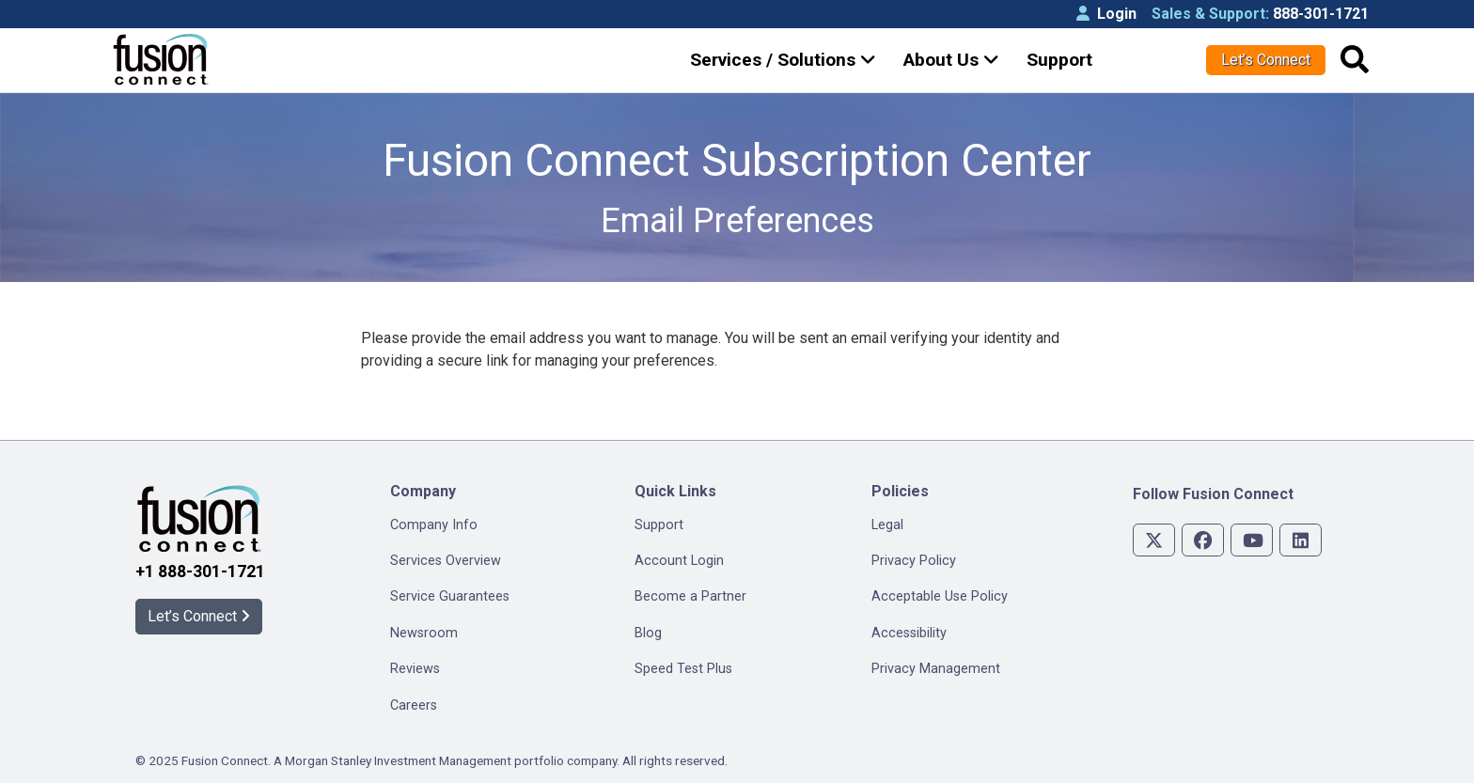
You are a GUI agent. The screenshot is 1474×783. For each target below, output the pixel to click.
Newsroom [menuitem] (424, 633)
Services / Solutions (783, 59)
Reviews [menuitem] (415, 669)
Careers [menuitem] (413, 705)
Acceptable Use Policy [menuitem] (939, 596)
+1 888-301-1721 (200, 571)
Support (1059, 59)
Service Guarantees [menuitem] (450, 596)
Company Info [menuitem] (434, 525)
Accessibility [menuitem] (909, 633)
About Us (951, 59)
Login (1106, 14)
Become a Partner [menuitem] (690, 596)
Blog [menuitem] (648, 633)
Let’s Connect (1265, 60)
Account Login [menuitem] (679, 561)
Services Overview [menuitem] (445, 561)
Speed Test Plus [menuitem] (683, 669)
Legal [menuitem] (887, 525)
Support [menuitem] (659, 525)
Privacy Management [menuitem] (935, 669)
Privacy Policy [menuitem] (913, 561)
